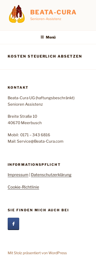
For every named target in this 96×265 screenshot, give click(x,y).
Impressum (18, 174)
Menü (48, 37)
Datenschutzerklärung (51, 174)
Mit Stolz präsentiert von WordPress (37, 253)
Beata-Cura (53, 12)
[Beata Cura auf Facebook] (13, 224)
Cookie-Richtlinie (23, 187)
